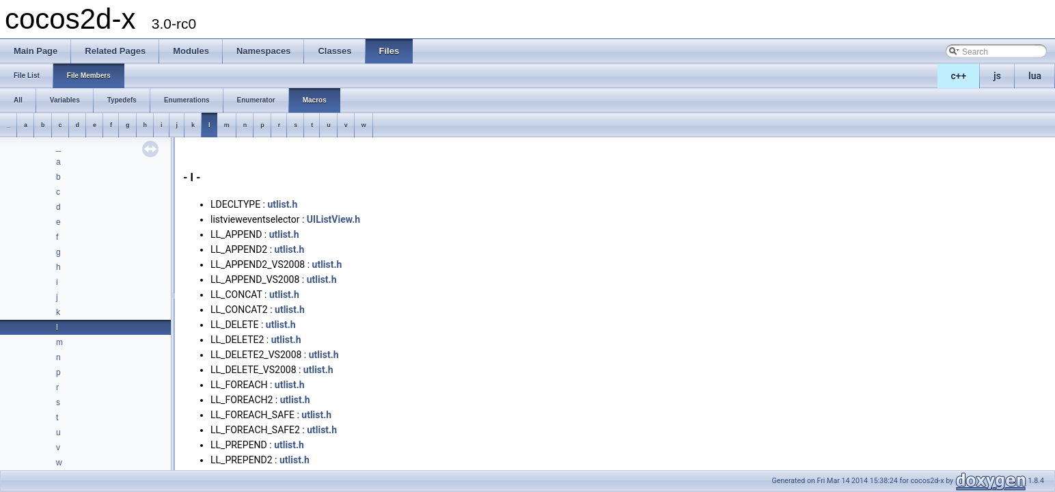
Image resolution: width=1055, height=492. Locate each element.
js (997, 75)
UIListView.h (333, 219)
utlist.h (282, 204)
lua (1034, 75)
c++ (959, 75)
